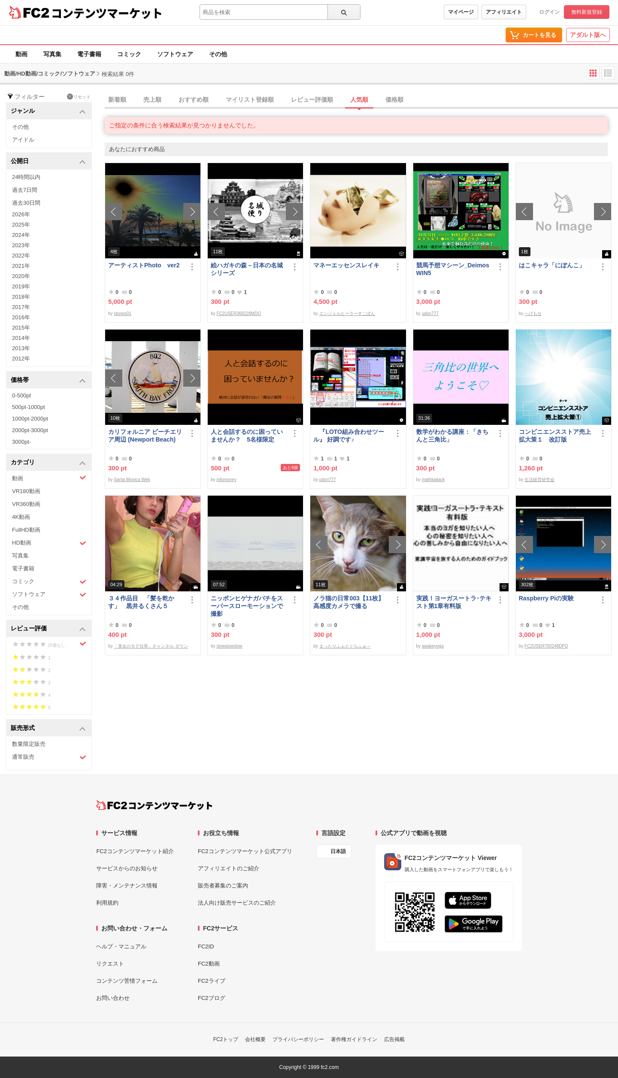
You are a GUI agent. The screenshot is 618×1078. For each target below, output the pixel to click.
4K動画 (21, 517)
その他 (218, 54)
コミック (129, 54)
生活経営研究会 (539, 479)
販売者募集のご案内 (223, 885)
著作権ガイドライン (354, 1039)
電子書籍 (89, 54)
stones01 (122, 313)
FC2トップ (226, 1039)
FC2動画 (209, 963)
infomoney (226, 479)
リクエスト (110, 963)
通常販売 (49, 757)
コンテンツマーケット (107, 13)
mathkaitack (433, 479)
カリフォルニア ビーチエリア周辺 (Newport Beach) (145, 435)
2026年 (21, 214)
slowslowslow (229, 646)
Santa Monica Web (132, 479)
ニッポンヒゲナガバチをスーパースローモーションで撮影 (247, 606)
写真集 (52, 54)
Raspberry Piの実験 (546, 598)
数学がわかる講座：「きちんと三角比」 (452, 435)
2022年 (21, 255)
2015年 (21, 327)
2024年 (21, 235)
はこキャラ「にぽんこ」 (552, 265)
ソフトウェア (175, 54)
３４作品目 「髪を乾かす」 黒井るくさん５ (141, 602)
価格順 (394, 99)
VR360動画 (26, 504)
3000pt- (21, 442)
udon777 (430, 313)
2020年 (21, 276)
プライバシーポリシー (298, 1039)
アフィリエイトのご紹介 (228, 868)
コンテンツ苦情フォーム (127, 981)
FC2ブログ (211, 998)
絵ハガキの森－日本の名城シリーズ (247, 269)
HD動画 (49, 543)
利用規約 (107, 902)
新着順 (117, 99)
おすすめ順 (194, 99)
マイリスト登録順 (250, 99)
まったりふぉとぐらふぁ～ (345, 646)
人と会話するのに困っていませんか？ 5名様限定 (247, 435)
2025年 (21, 224)
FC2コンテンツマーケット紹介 (135, 851)
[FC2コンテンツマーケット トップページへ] (154, 805)
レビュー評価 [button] (48, 629)
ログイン (549, 12)
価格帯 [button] (48, 380)
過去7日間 (24, 190)
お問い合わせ (113, 998)
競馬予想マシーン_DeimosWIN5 (452, 269)
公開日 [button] (48, 161)
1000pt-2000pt (30, 418)
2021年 (21, 266)
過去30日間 (26, 203)
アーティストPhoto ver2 (143, 265)
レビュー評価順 (312, 99)
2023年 (21, 245)
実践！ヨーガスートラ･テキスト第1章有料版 (453, 602)
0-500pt (21, 395)
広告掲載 (394, 1039)
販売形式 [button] (48, 728)
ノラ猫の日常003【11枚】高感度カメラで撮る (348, 602)
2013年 (21, 348)
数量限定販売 (28, 744)
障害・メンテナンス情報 (127, 885)
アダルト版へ (588, 34)
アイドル (23, 139)
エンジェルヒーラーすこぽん (347, 313)
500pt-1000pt (28, 407)
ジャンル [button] (48, 111)
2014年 (21, 338)
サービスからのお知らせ (127, 868)
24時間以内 (26, 177)
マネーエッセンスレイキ (346, 265)
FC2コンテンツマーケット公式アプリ (245, 851)
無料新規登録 (586, 12)
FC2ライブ (211, 981)
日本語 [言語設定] (338, 851)
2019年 (21, 286)
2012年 (21, 358)
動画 (21, 54)
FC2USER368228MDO (239, 313)
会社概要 (255, 1039)
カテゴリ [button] (48, 463)
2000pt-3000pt (30, 430)
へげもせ (533, 313)
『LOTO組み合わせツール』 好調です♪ (348, 435)
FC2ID (206, 946)
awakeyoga (433, 646)
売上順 (152, 99)
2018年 (21, 297)
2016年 (21, 317)
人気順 (359, 99)
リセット (79, 97)
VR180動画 (26, 491)
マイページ (461, 12)
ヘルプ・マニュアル (121, 946)
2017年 (21, 307)
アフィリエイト (504, 12)
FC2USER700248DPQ (546, 646)
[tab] (361, 100)
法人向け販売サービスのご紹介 (237, 902)
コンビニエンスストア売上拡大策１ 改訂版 (555, 435)
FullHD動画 (26, 530)
